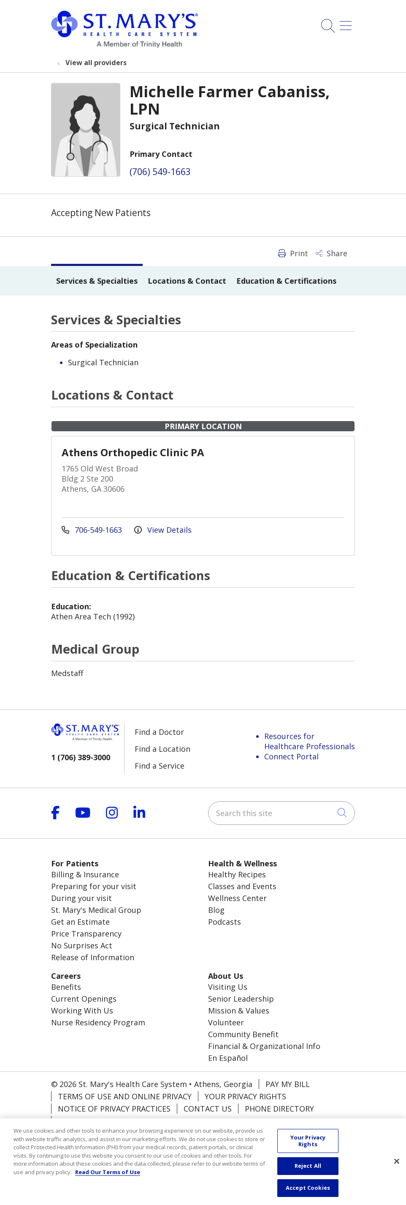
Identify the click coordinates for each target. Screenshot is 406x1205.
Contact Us (208, 1109)
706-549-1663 (93, 530)
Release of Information (92, 957)
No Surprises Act (81, 945)
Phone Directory (279, 1109)
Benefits (66, 987)
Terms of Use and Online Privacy (125, 1096)
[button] (347, 23)
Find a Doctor (159, 732)
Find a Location (162, 749)
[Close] (396, 1170)
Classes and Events (242, 886)
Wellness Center (237, 898)
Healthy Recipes (237, 874)
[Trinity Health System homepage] (124, 45)
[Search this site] (281, 813)
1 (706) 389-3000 (80, 757)
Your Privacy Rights (245, 1096)
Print (293, 253)
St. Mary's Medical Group (96, 910)
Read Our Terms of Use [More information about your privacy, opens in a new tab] (107, 1180)
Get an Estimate (80, 922)
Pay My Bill (287, 1084)
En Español (228, 1058)
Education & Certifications (286, 281)
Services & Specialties (97, 281)
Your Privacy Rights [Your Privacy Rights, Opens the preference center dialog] (308, 1149)
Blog (216, 910)
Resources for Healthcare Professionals (309, 741)
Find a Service (159, 766)
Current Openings (83, 999)
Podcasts (224, 922)
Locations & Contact (187, 281)
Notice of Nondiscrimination (118, 1121)
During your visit (81, 898)
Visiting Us (227, 987)
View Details (163, 530)
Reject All (308, 1174)
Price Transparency (86, 933)
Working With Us (82, 1010)
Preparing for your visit (93, 886)
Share (331, 253)
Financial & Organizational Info (264, 1046)
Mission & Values (238, 1010)
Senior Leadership (241, 999)
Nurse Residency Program (98, 1022)
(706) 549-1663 (160, 172)
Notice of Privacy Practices (114, 1109)
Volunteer (226, 1022)
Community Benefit (243, 1034)
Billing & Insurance (85, 874)
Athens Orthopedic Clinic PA (133, 452)
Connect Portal (291, 756)
